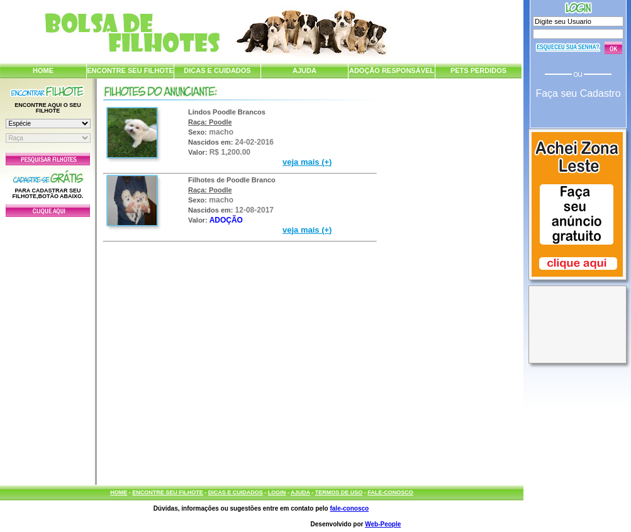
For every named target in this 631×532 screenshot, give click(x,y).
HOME (43, 70)
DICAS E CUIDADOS (217, 70)
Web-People (383, 524)
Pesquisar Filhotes (48, 159)
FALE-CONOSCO (390, 492)
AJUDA (304, 70)
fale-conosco (349, 508)
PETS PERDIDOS (478, 70)
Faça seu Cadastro (577, 93)
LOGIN (277, 492)
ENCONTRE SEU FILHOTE (130, 70)
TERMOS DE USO (339, 492)
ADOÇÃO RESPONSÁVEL (391, 70)
